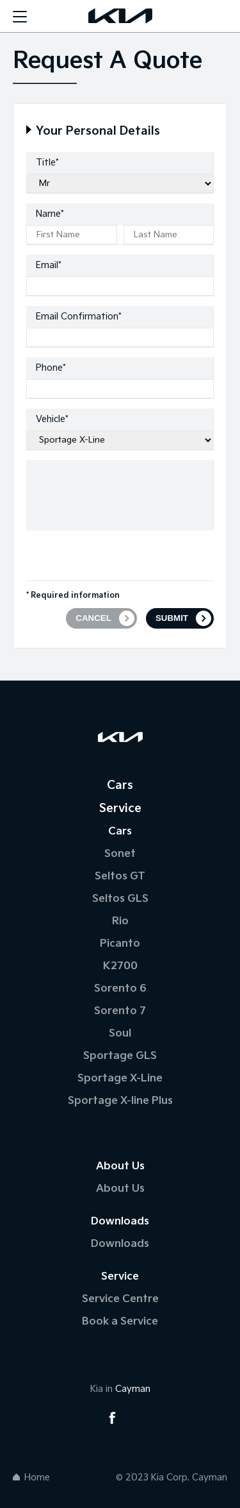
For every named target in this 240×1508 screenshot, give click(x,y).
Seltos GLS (120, 899)
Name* (50, 213)
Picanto (120, 944)
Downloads (120, 1244)
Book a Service (120, 1322)
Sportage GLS (120, 1056)
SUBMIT (172, 618)
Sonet (120, 854)
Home (31, 1477)
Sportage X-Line (120, 1078)
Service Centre (120, 1299)
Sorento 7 (120, 1011)
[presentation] (123, 555)
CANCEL (93, 618)
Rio (120, 921)
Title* (47, 162)
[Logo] (120, 16)
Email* (48, 265)
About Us (120, 1189)
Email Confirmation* (79, 316)
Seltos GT (120, 876)
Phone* (51, 367)
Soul (120, 1034)
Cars (120, 785)
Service (120, 808)
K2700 (120, 966)
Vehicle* (52, 419)
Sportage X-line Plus (120, 1101)
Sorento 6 (120, 989)
